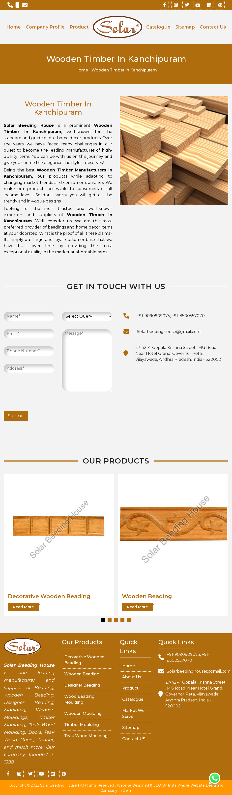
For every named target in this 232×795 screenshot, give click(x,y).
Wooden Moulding (83, 713)
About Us (131, 677)
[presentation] (41, 390)
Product (79, 27)
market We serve (133, 713)
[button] (103, 620)
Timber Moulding (81, 724)
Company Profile (45, 27)
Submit (16, 416)
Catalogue (158, 27)
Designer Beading (82, 685)
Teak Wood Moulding (86, 735)
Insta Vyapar (178, 785)
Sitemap (185, 27)
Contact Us (213, 27)
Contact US (133, 738)
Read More (23, 606)
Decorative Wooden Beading (49, 596)
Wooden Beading (147, 596)
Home (13, 27)
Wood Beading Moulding (79, 699)
